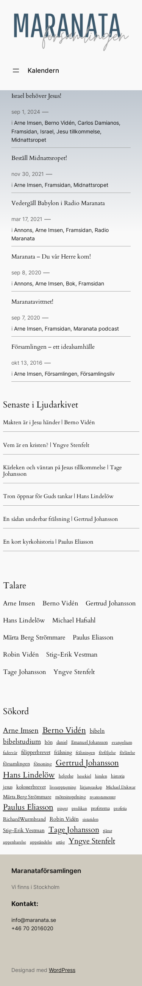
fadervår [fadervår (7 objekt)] (10, 753)
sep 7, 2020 (25, 317)
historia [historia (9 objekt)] (118, 776)
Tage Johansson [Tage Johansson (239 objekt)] (73, 830)
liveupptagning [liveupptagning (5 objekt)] (63, 787)
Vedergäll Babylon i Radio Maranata (58, 203)
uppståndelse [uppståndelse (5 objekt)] (41, 842)
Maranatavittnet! (32, 302)
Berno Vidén (60, 122)
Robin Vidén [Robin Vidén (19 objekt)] (64, 819)
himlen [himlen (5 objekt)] (101, 776)
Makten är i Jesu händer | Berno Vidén (49, 422)
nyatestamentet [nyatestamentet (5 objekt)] (102, 797)
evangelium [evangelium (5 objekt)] (122, 742)
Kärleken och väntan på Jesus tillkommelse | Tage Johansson (62, 470)
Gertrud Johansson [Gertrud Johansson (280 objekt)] (87, 762)
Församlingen (61, 373)
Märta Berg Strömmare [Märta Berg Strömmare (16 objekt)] (27, 796)
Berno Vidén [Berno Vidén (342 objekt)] (64, 730)
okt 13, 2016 (26, 362)
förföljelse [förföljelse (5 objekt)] (107, 753)
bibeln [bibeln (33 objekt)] (97, 731)
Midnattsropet (28, 139)
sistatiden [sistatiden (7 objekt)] (90, 819)
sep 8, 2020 (26, 272)
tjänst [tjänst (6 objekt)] (107, 831)
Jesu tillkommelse (78, 131)
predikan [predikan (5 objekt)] (79, 808)
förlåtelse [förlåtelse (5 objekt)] (127, 753)
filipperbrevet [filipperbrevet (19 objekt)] (35, 752)
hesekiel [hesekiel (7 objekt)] (84, 776)
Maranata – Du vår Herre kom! (51, 257)
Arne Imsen (28, 122)
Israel (46, 131)
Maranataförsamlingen (46, 871)
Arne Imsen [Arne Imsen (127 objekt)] (21, 730)
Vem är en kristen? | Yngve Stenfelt (46, 445)
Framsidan (24, 131)
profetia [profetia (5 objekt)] (120, 808)
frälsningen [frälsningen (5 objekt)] (85, 753)
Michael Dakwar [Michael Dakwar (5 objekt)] (121, 787)
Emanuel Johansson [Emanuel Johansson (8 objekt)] (89, 742)
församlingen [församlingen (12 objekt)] (16, 763)
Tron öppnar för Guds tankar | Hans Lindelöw (58, 496)
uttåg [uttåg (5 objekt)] (60, 842)
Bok (70, 283)
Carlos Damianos (98, 122)
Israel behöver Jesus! (36, 96)
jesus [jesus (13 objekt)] (7, 787)
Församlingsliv (97, 373)
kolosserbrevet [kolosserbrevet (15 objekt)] (31, 787)
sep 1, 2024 (25, 111)
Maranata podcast (96, 328)
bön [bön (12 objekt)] (49, 742)
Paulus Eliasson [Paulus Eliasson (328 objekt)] (28, 807)
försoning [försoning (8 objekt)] (43, 764)
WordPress (62, 970)
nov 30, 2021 (27, 174)
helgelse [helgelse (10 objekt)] (66, 776)
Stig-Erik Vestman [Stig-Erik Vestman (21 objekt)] (24, 830)
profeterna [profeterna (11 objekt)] (100, 808)
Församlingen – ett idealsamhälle (53, 347)
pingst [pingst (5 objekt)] (62, 808)
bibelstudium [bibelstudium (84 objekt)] (22, 741)
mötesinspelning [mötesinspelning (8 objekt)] (70, 797)
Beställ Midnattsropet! (39, 158)
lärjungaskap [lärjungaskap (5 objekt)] (91, 787)
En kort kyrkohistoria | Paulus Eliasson (48, 542)
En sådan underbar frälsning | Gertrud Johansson (60, 519)
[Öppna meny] (15, 70)
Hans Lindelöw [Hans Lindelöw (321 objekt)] (29, 775)
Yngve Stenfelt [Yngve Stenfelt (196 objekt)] (92, 841)
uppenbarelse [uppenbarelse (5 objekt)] (14, 842)
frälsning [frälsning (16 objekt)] (63, 752)
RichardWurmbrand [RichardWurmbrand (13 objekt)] (24, 819)
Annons (23, 230)
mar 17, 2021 (26, 219)
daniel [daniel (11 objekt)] (61, 742)
